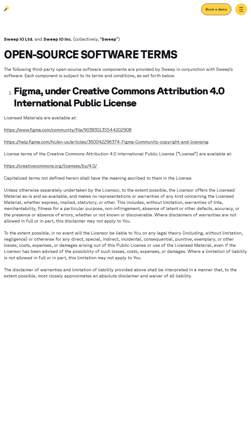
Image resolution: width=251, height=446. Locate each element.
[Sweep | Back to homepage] (7, 9)
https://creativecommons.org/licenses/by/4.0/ (50, 165)
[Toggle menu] (241, 9)
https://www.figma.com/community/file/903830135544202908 (68, 129)
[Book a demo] (216, 9)
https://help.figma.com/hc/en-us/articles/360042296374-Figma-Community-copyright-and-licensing (106, 141)
